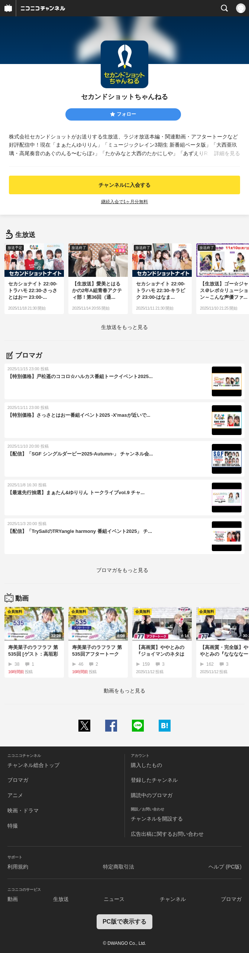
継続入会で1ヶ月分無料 (124, 201)
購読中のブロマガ (151, 795)
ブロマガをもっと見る (122, 570)
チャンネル (173, 899)
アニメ (15, 795)
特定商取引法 (118, 867)
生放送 (61, 899)
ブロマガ (17, 780)
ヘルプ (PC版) (225, 867)
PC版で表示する (124, 921)
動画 (12, 899)
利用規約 (17, 867)
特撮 (12, 826)
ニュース (114, 899)
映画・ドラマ (23, 810)
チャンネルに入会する (124, 185)
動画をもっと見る (124, 691)
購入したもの (146, 765)
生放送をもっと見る (124, 327)
